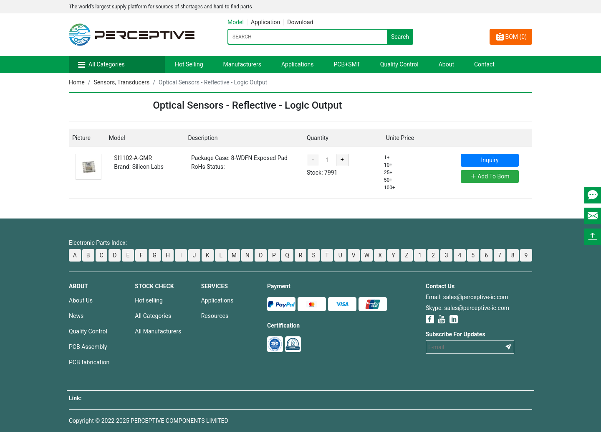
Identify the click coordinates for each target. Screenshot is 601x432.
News (76, 316)
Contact (484, 64)
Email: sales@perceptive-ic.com (467, 297)
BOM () (511, 36)
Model (235, 22)
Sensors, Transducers (121, 82)
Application (265, 22)
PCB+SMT (347, 64)
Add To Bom (490, 176)
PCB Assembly (88, 346)
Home (77, 82)
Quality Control (399, 64)
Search (400, 36)
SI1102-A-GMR (133, 158)
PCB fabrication (89, 362)
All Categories (106, 64)
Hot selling (148, 300)
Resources (215, 316)
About (446, 64)
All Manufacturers (158, 331)
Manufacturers (242, 64)
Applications (297, 64)
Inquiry (490, 160)
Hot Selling (189, 64)
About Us (81, 300)
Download (300, 22)
